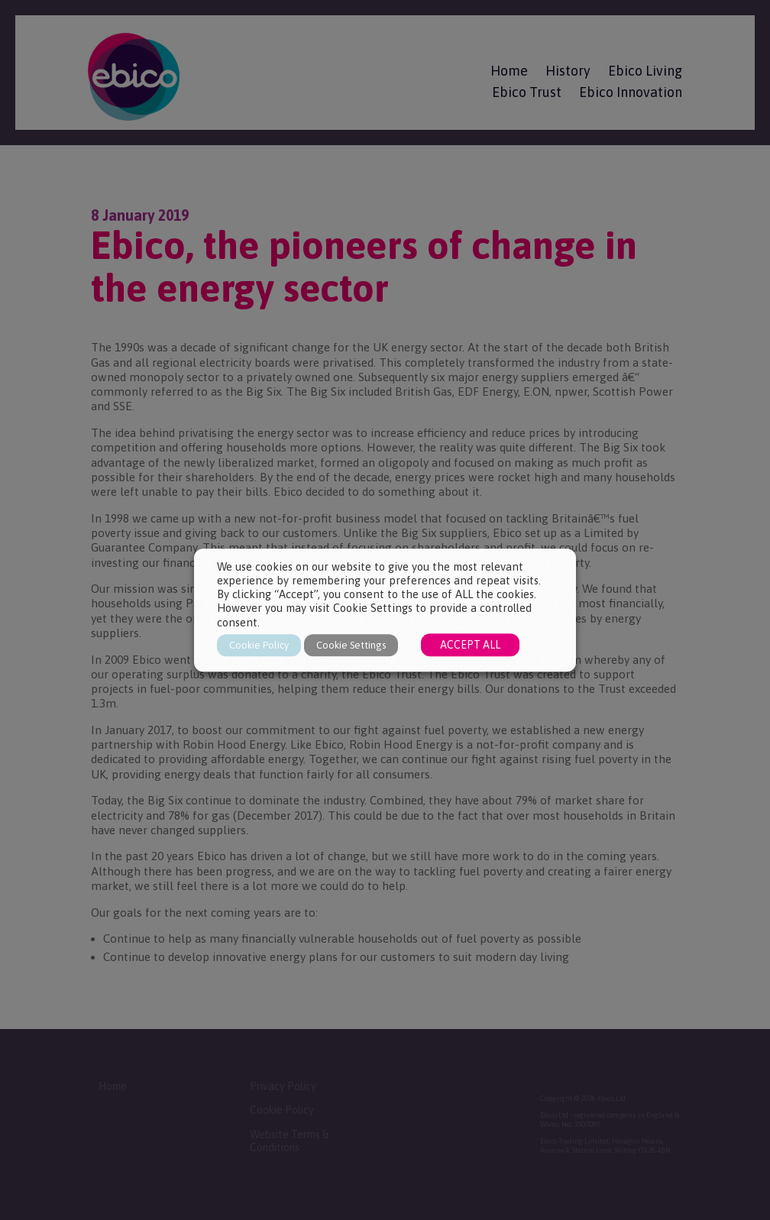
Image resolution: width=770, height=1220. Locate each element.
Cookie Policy (259, 645)
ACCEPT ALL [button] (470, 645)
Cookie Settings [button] (351, 645)
